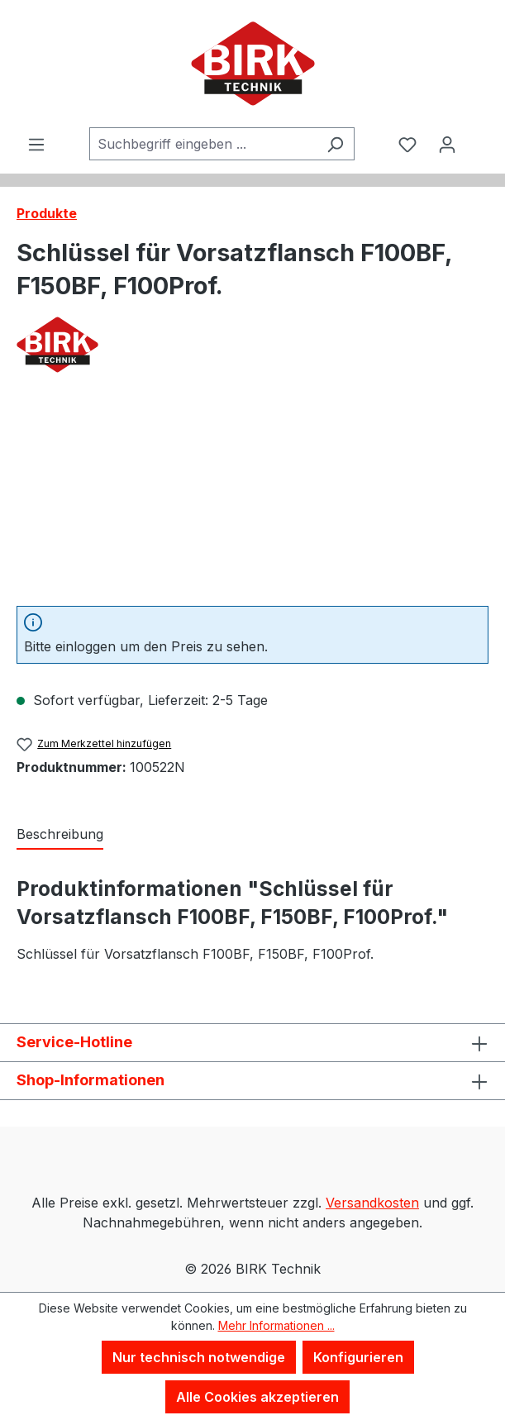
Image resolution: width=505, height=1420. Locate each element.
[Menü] (36, 143)
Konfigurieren (358, 1357)
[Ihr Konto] (447, 143)
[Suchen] (335, 143)
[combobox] (203, 143)
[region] (252, 500)
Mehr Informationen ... (276, 1325)
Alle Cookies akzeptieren (257, 1397)
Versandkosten (372, 1202)
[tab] (60, 835)
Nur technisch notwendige (198, 1357)
